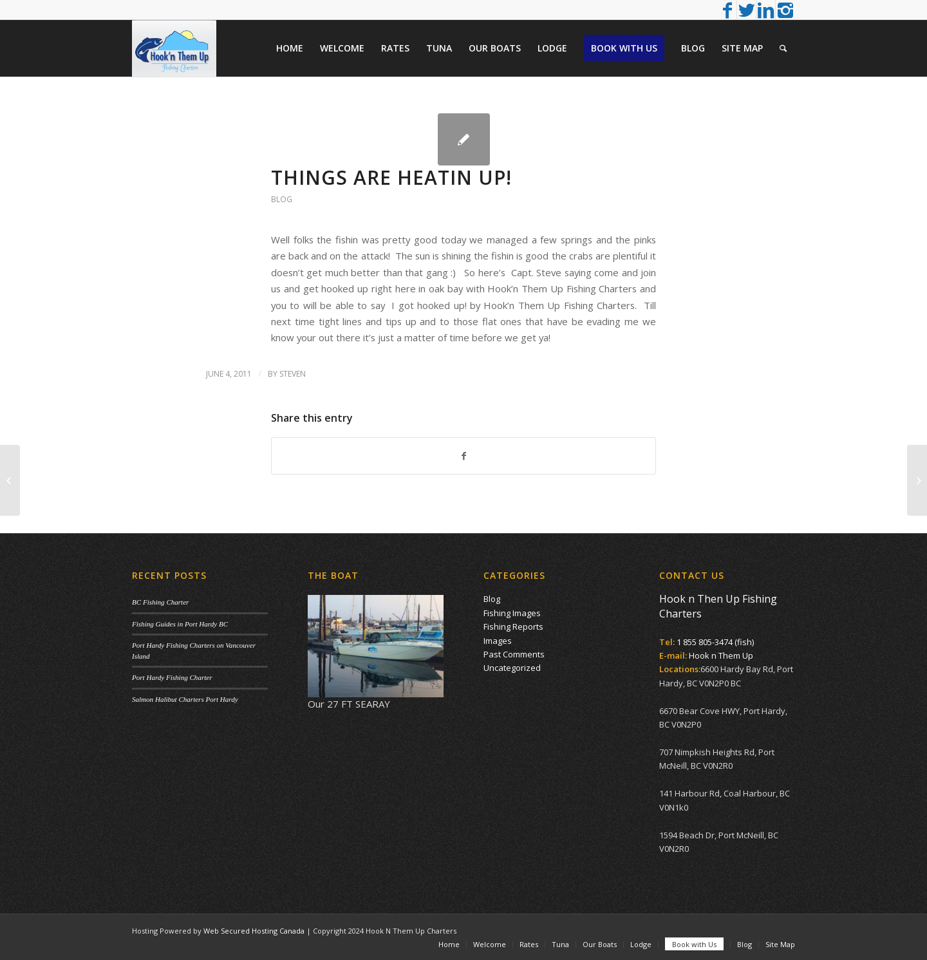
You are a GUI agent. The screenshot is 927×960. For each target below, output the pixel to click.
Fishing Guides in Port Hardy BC (180, 624)
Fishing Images (512, 613)
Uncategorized (512, 667)
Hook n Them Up (721, 655)
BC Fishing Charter (160, 602)
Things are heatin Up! (391, 177)
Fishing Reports (513, 626)
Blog (281, 199)
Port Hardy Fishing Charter (172, 677)
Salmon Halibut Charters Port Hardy (185, 699)
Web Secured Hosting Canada (253, 931)
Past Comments (514, 654)
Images (497, 640)
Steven (292, 373)
